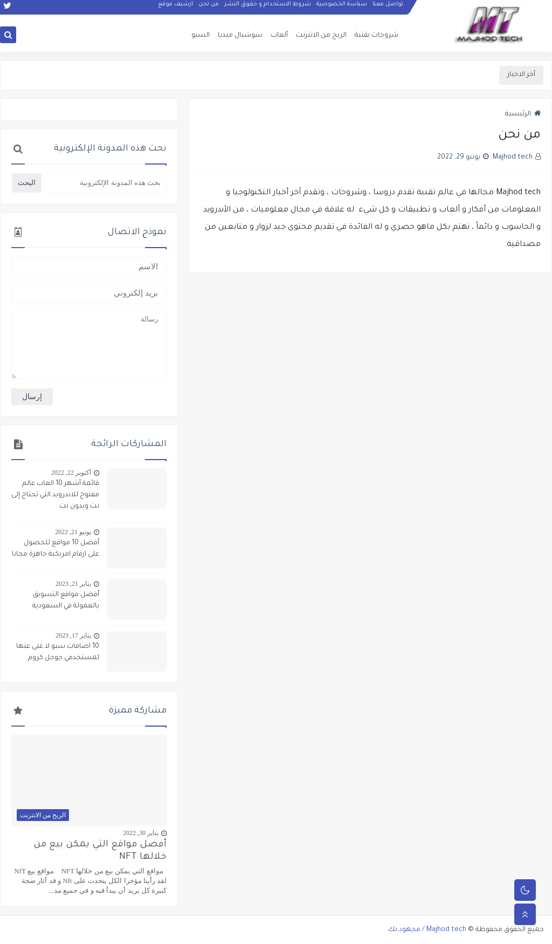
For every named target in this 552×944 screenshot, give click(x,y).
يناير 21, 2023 (73, 583)
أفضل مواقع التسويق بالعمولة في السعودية (65, 600)
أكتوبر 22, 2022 (71, 472)
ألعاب (279, 35)
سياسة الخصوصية (341, 8)
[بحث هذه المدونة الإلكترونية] (105, 183)
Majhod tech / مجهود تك (427, 930)
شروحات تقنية (376, 35)
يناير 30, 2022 (140, 833)
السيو (200, 35)
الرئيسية (523, 114)
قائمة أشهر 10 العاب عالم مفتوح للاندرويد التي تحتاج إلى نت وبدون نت (55, 495)
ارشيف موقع (175, 8)
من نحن (208, 8)
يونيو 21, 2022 (73, 532)
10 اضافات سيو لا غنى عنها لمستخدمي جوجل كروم (57, 652)
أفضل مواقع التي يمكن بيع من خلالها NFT (100, 851)
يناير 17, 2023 (73, 635)
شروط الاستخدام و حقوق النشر (267, 8)
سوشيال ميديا (240, 35)
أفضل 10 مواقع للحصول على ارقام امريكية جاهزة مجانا (55, 548)
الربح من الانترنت (321, 35)
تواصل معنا (387, 8)
